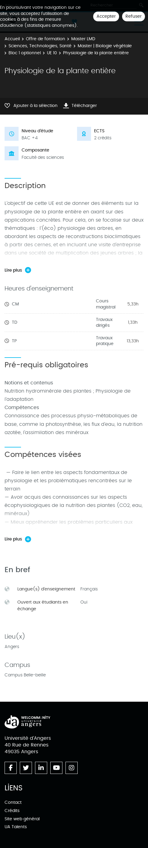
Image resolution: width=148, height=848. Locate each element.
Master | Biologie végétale (105, 46)
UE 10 (52, 53)
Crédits (12, 810)
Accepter (106, 16)
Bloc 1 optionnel (25, 53)
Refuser (133, 16)
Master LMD (83, 39)
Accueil (12, 39)
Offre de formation (45, 39)
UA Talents (16, 827)
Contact (13, 802)
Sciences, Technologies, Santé (40, 46)
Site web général (22, 819)
